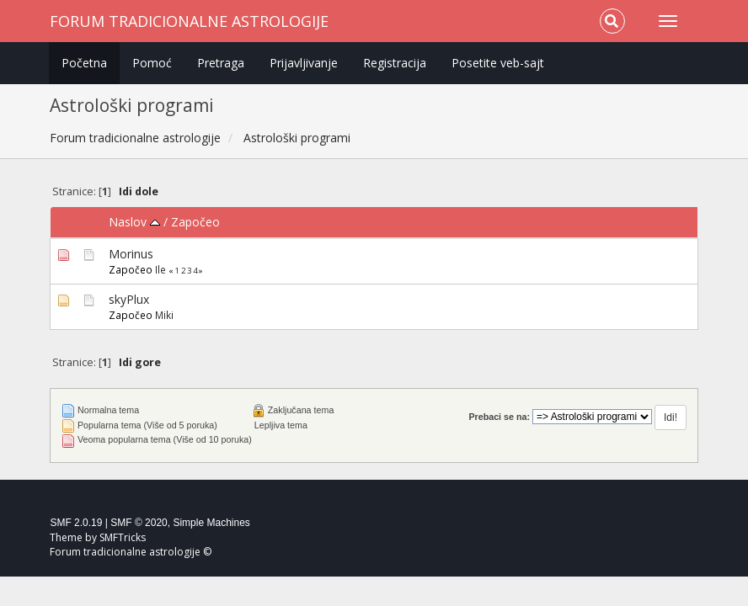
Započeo (195, 222)
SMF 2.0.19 (76, 523)
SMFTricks (122, 537)
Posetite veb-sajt (497, 63)
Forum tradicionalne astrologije (189, 21)
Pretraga (220, 63)
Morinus (131, 254)
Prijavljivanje (304, 63)
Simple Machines (211, 523)
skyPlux (129, 299)
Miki (164, 315)
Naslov (134, 222)
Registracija (394, 63)
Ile (160, 269)
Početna (84, 63)
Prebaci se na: (499, 417)
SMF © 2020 (139, 523)
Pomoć (152, 63)
